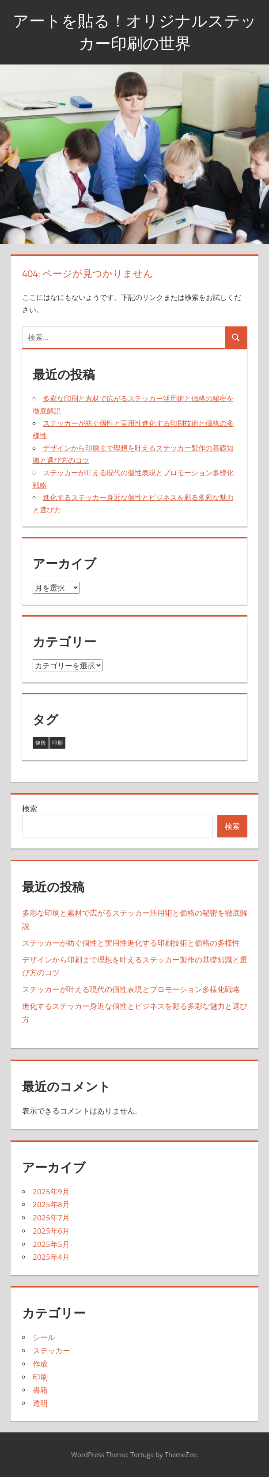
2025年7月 (51, 1217)
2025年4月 (51, 1257)
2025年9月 (51, 1191)
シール (44, 1337)
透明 (40, 1403)
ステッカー (51, 1350)
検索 (29, 808)
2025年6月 (51, 1231)
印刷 (40, 1377)
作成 (40, 1364)
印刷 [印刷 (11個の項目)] (57, 742)
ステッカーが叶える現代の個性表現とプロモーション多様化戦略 (131, 989)
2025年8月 (51, 1204)
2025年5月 (51, 1244)
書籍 (40, 1390)
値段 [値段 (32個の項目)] (40, 742)
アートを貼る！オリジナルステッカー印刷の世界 (135, 31)
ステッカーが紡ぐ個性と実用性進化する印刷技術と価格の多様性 (131, 943)
